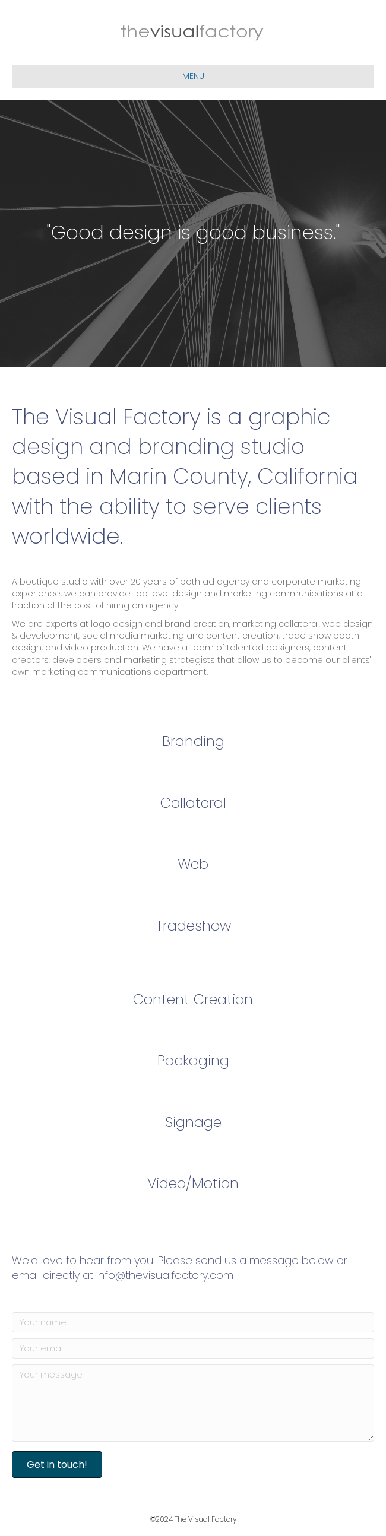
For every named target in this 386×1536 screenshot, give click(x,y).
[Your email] (193, 1348)
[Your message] (193, 1403)
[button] (57, 1464)
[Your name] (193, 1322)
